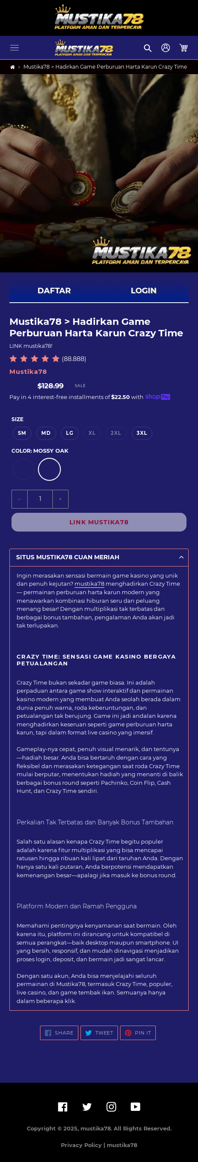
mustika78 (89, 583)
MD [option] (46, 433)
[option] (23, 469)
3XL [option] (142, 433)
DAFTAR (54, 290)
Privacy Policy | (84, 1145)
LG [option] (70, 433)
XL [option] (92, 433)
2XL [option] (116, 433)
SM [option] (22, 433)
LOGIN (144, 290)
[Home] (12, 67)
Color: (39, 451)
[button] (14, 47)
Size (17, 419)
